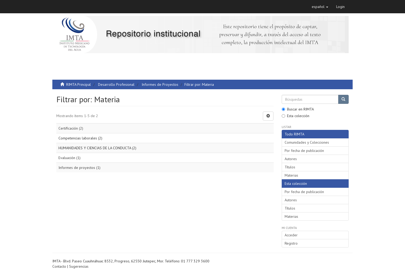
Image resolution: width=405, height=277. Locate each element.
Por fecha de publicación (304, 150)
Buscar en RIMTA (298, 109)
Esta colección (295, 115)
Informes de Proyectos (160, 84)
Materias (291, 175)
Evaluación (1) (69, 157)
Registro (291, 243)
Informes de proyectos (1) (79, 167)
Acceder (291, 235)
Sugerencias (78, 266)
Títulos (290, 167)
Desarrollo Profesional (116, 84)
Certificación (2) (70, 128)
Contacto (59, 266)
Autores (291, 158)
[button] (320, 6)
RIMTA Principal (78, 84)
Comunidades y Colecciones (307, 142)
